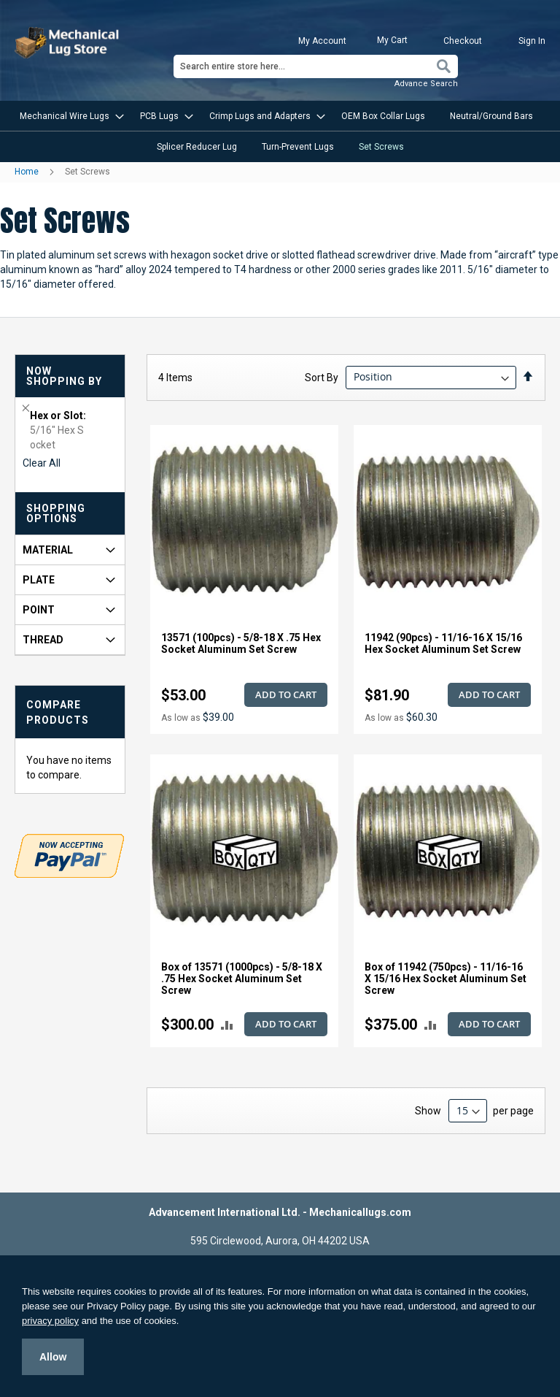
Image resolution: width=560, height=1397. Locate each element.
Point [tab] (39, 610)
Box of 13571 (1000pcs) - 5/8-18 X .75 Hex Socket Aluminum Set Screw (241, 978)
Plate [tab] (39, 580)
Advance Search (426, 83)
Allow (52, 1357)
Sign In (531, 41)
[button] (227, 1025)
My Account (322, 41)
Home (28, 172)
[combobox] (316, 66)
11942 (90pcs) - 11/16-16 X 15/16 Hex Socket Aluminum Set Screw (443, 643)
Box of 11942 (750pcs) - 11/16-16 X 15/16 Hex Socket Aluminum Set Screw (445, 978)
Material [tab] (48, 550)
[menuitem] (67, 116)
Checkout (462, 41)
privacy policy (50, 1320)
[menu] (280, 131)
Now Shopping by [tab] (64, 376)
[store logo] (68, 42)
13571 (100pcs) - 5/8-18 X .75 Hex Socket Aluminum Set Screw (241, 643)
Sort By (321, 377)
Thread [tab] (43, 640)
